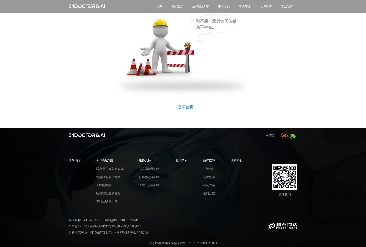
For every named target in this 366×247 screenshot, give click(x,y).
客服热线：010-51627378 (121, 220)
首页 (159, 6)
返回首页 (185, 107)
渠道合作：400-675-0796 (85, 220)
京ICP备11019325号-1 (203, 243)
